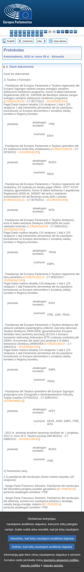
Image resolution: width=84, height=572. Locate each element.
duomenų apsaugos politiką (61, 565)
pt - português (20, 35)
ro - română (24, 35)
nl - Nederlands (11, 35)
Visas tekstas (60, 41)
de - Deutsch (28, 31)
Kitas (39, 41)
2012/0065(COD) (29, 347)
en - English (41, 31)
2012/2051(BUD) (29, 152)
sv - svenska (41, 35)
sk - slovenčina (28, 35)
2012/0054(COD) (56, 199)
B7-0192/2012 (51, 504)
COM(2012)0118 (34, 277)
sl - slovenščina (32, 35)
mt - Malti (75, 31)
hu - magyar (71, 31)
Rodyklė (11, 41)
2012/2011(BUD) (29, 439)
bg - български (11, 31)
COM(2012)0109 (14, 101)
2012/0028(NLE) (14, 400)
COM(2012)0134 (55, 343)
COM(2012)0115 (14, 199)
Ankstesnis (27, 41)
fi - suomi (37, 35)
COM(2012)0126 (62, 149)
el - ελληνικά (37, 31)
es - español (15, 31)
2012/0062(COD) (14, 229)
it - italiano (58, 31)
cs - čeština (20, 31)
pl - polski (15, 35)
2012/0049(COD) (56, 101)
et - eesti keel (32, 31)
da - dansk (24, 31)
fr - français (45, 31)
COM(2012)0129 (38, 226)
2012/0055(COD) (14, 280)
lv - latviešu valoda (62, 31)
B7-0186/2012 (66, 489)
